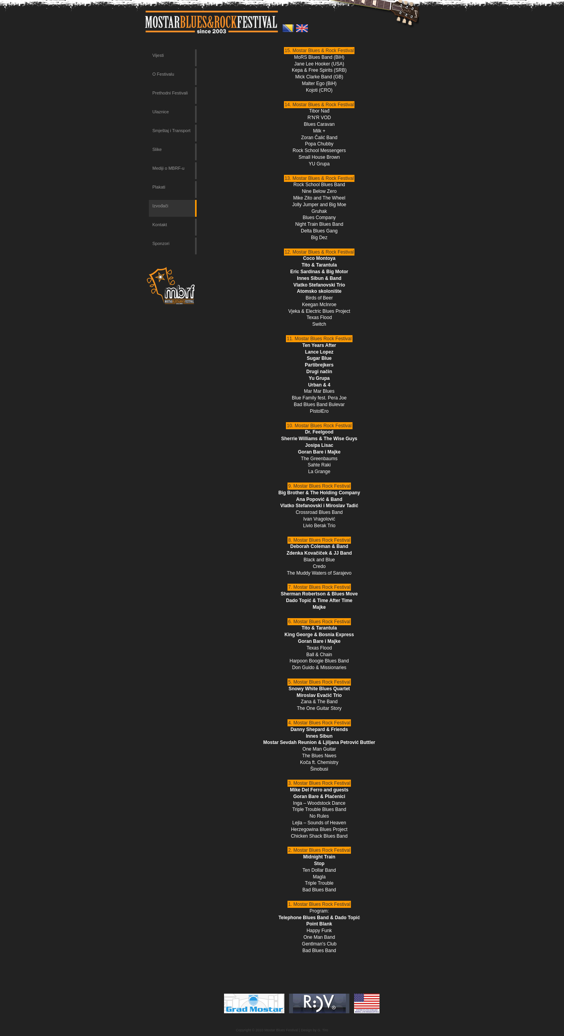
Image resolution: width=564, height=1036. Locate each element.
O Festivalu (163, 74)
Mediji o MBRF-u (168, 168)
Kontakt (159, 224)
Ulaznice (160, 111)
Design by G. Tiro (314, 1030)
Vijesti (158, 55)
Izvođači (160, 205)
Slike (157, 149)
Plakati (158, 187)
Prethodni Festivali (170, 93)
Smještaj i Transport (171, 130)
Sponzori (160, 243)
